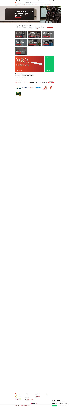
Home (16, 4)
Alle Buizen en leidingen (46, 36)
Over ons (16, 405)
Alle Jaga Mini (48, 70)
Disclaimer (19, 405)
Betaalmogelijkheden (38, 396)
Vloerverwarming (33, 32)
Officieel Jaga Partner (18, 0)
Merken (18, 49)
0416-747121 (28, 400)
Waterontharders (47, 40)
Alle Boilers (18, 44)
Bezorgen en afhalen (38, 395)
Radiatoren (19, 32)
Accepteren (54, 405)
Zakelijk (36, 397)
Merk (22, 26)
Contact (36, 398)
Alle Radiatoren (19, 36)
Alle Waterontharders (46, 44)
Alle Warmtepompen (32, 44)
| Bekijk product (20, 70)
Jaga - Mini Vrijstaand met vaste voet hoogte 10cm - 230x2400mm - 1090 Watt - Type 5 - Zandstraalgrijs (22, 59)
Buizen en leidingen (47, 32)
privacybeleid (53, 404)
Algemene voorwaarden (27, 405)
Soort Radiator (17, 26)
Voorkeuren (64, 405)
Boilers (18, 40)
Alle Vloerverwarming (33, 36)
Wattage (41, 26)
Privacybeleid (22, 405)
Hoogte (29, 26)
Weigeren (59, 405)
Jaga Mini (48, 57)
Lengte (35, 26)
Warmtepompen (33, 40)
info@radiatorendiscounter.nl (30, 399)
